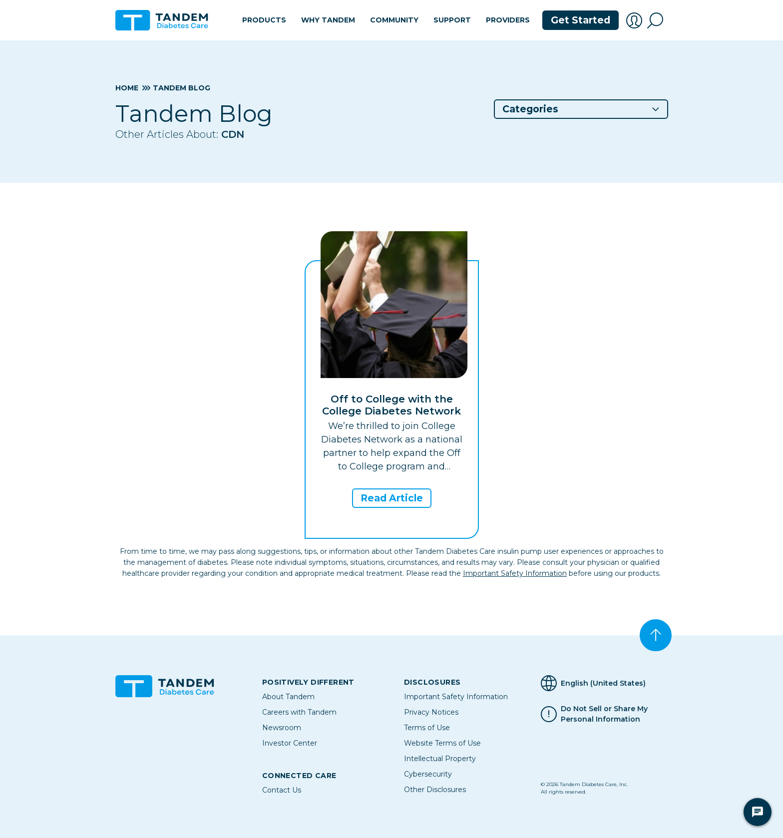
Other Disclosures (435, 789)
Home (126, 87)
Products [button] (264, 19)
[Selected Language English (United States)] (604, 683)
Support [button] (452, 19)
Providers (508, 19)
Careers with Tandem (299, 712)
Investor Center (289, 743)
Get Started (580, 20)
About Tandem (288, 696)
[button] (634, 20)
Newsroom (281, 727)
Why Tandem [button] (328, 19)
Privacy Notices (431, 712)
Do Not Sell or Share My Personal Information (604, 714)
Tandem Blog (181, 87)
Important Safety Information (515, 573)
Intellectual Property (440, 758)
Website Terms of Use (442, 743)
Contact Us (281, 790)
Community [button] (394, 19)
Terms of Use (427, 727)
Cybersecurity (428, 774)
